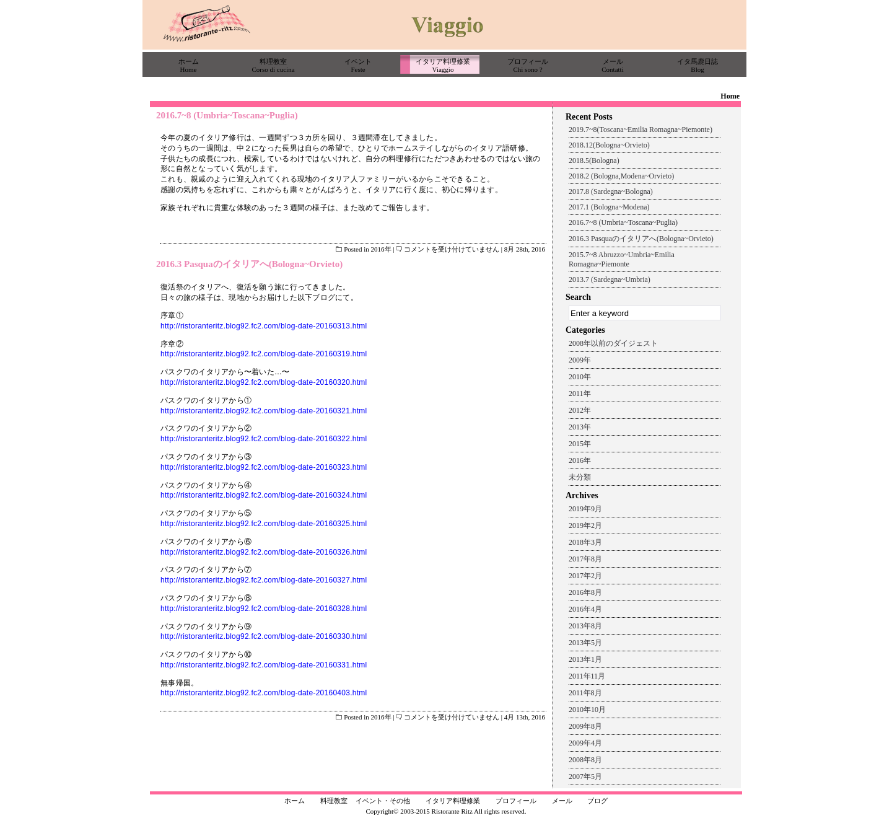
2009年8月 (585, 726)
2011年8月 (585, 692)
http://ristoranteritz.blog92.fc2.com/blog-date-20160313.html (263, 326)
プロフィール (516, 800)
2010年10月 (587, 709)
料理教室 (334, 800)
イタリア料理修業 (453, 800)
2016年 (381, 249)
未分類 (580, 477)
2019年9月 (585, 508)
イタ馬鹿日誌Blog (697, 65)
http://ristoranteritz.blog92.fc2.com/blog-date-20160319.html (263, 354)
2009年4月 (585, 743)
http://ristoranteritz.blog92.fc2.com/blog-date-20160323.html (263, 467)
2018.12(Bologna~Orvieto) (609, 145)
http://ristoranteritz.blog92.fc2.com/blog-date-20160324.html (263, 495)
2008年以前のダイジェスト (613, 343)
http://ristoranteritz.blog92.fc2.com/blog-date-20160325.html (263, 523)
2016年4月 (585, 609)
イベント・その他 (383, 800)
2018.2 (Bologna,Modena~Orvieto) (621, 176)
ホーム (294, 800)
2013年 (580, 427)
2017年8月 (585, 559)
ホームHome (188, 65)
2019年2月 (585, 525)
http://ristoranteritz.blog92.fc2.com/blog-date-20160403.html (263, 692)
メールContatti (612, 65)
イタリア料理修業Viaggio (443, 65)
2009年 (580, 360)
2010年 (580, 376)
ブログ (597, 800)
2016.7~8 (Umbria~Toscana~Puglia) (227, 115)
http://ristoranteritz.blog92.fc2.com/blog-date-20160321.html (263, 411)
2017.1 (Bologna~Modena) (609, 207)
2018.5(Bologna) (594, 160)
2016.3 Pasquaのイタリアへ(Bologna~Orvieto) (249, 264)
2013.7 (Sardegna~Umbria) (609, 279)
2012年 (580, 410)
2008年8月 (585, 759)
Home (730, 96)
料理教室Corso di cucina (272, 65)
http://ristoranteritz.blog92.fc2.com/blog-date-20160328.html (263, 608)
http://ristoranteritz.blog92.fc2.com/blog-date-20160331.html (263, 665)
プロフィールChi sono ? (527, 65)
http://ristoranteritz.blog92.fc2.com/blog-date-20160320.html (263, 382)
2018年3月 (585, 542)
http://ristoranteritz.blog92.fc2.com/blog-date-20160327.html (263, 580)
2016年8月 (585, 592)
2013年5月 (585, 642)
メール (562, 800)
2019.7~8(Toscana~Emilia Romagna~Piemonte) (640, 129)
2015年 (580, 443)
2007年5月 (585, 776)
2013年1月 (585, 659)
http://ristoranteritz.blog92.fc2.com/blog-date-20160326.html (263, 552)
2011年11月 (587, 676)
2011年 (580, 393)
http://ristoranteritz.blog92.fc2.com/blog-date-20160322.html (263, 438)
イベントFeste (358, 65)
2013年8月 (585, 626)
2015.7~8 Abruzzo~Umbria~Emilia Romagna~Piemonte (622, 259)
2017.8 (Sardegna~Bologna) (611, 191)
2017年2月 (585, 575)
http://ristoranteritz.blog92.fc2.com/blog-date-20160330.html (263, 636)
